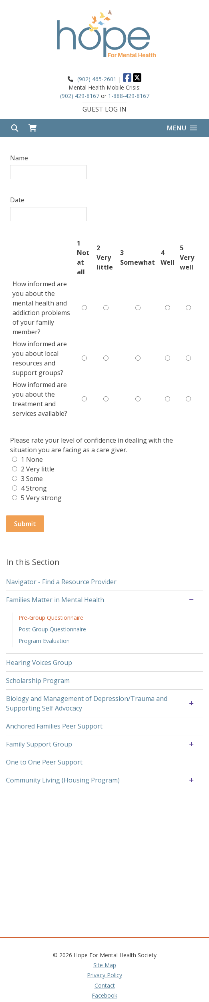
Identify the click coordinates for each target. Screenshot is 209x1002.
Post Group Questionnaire (52, 629)
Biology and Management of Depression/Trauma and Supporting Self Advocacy (86, 703)
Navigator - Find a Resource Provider (61, 581)
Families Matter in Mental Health (55, 599)
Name (19, 158)
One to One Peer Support (44, 762)
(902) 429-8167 (79, 96)
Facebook (104, 995)
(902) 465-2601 (97, 79)
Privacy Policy (104, 975)
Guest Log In (104, 109)
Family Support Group (39, 744)
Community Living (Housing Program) (63, 780)
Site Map (104, 965)
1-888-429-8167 (128, 96)
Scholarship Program (38, 680)
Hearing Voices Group (39, 662)
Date (17, 200)
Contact (104, 985)
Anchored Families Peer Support (54, 726)
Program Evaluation (44, 641)
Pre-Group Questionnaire (50, 617)
